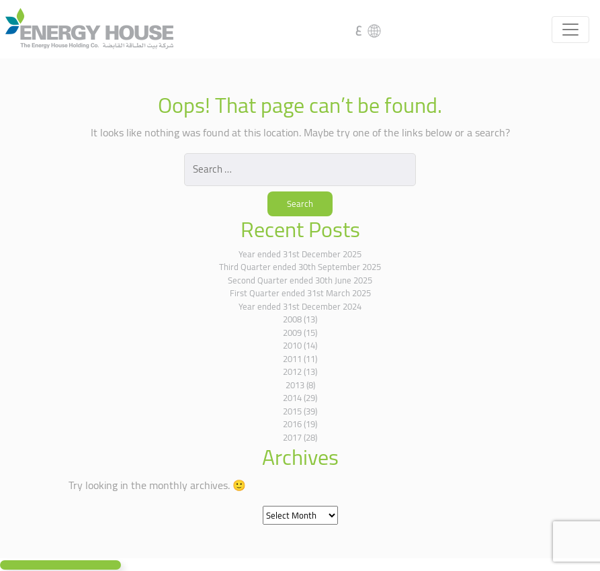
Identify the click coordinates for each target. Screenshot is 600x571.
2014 (292, 398)
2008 (292, 319)
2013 (295, 385)
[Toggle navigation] (570, 29)
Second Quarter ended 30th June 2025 (300, 280)
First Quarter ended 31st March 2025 (300, 293)
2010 (292, 345)
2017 (292, 437)
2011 (292, 359)
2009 (292, 332)
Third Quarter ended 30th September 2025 (300, 267)
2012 (292, 371)
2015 (292, 411)
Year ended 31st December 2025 (300, 254)
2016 (292, 424)
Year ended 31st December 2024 (300, 306)
